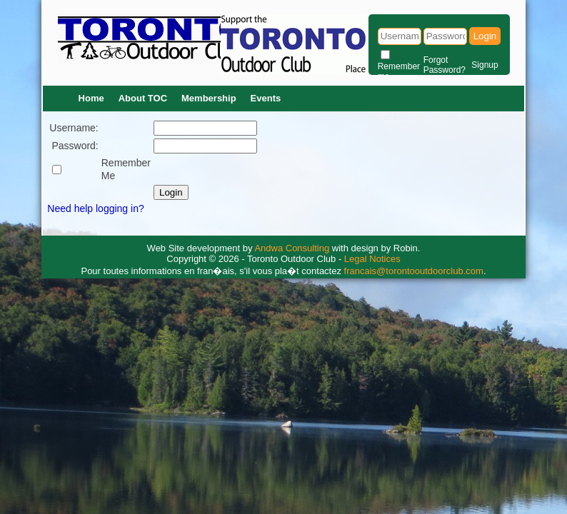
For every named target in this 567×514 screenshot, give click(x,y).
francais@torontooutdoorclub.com (413, 271)
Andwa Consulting (291, 248)
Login (485, 36)
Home (91, 98)
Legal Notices (372, 258)
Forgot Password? (444, 65)
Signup (484, 65)
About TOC (143, 98)
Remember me (399, 71)
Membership (208, 98)
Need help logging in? (95, 208)
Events (266, 98)
